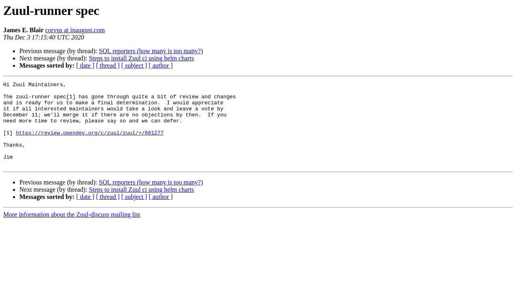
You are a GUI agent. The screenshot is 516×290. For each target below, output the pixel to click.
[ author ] (161, 65)
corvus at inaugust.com (75, 30)
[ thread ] (108, 65)
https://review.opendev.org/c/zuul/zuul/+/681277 (90, 143)
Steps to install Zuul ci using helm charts (141, 58)
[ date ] (85, 65)
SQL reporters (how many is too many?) (151, 51)
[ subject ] (134, 65)
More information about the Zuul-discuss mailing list (71, 231)
